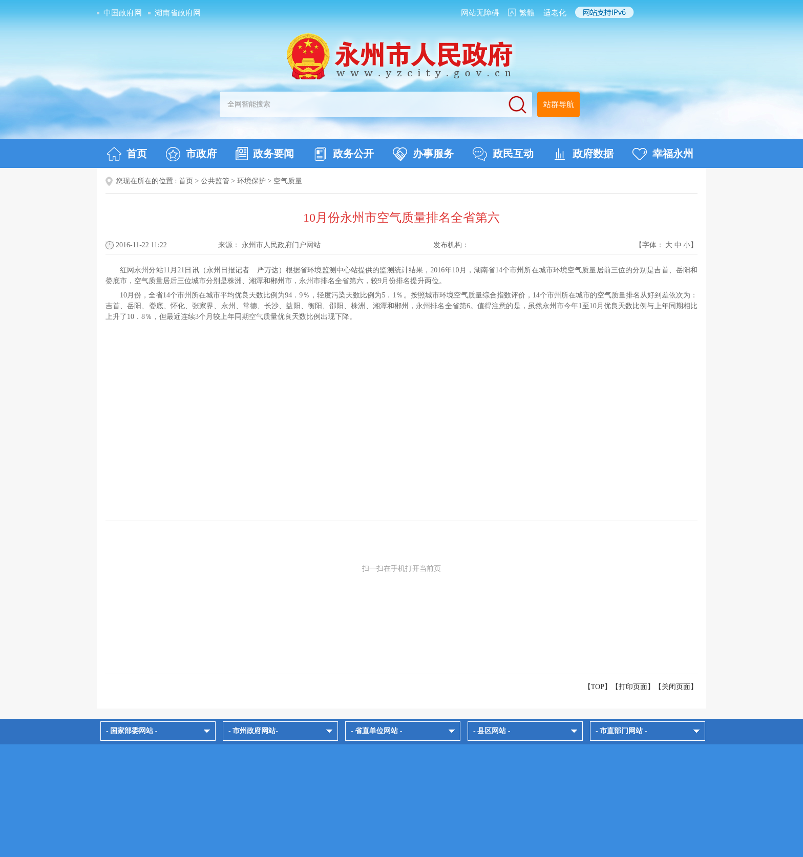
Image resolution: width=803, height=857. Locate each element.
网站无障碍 (480, 13)
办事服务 (423, 154)
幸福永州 (662, 154)
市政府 (191, 154)
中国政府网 (122, 13)
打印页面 (633, 687)
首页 (127, 154)
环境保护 (251, 181)
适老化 (554, 13)
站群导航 (558, 104)
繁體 (527, 13)
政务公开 (343, 154)
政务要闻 (265, 153)
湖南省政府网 (178, 13)
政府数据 (583, 154)
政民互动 (503, 154)
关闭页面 (676, 687)
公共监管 (215, 181)
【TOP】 (597, 687)
